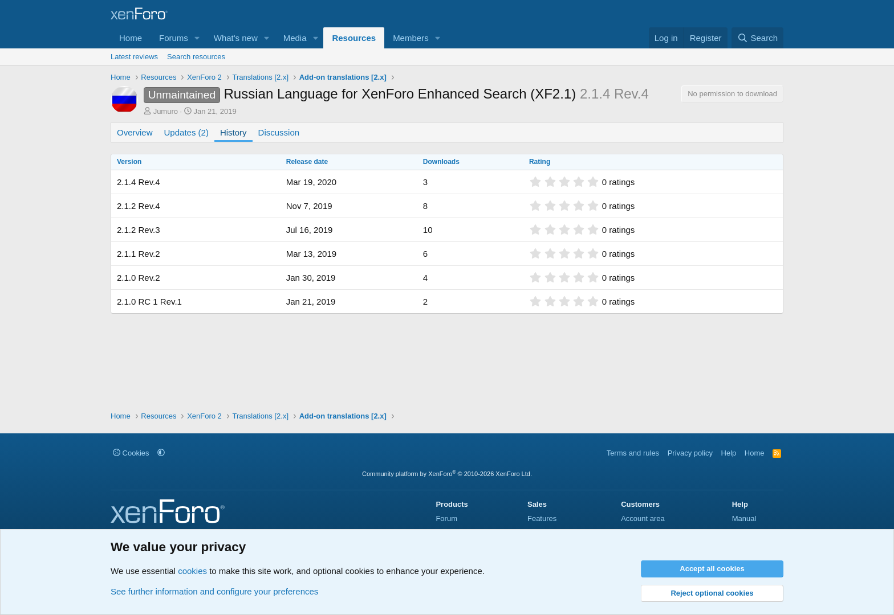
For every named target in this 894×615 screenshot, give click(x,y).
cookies (192, 571)
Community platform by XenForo (447, 473)
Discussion (279, 132)
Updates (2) (186, 132)
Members (411, 38)
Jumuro (165, 111)
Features (541, 518)
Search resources (196, 56)
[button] (197, 37)
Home (130, 38)
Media (295, 38)
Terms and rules (633, 453)
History (233, 132)
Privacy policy (690, 453)
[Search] (757, 37)
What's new (236, 38)
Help (729, 453)
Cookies (131, 453)
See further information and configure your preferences (214, 591)
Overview (135, 132)
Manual (744, 518)
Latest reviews (134, 56)
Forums (173, 38)
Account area (643, 518)
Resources (354, 38)
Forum (446, 518)
